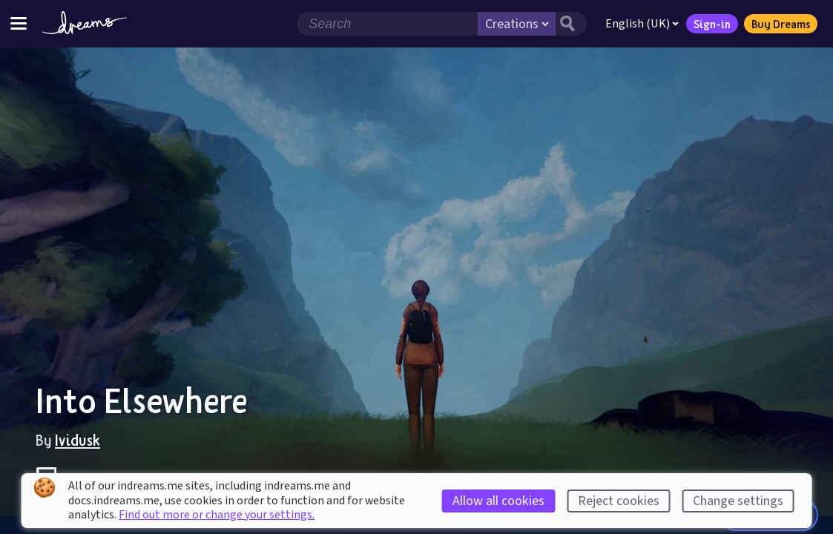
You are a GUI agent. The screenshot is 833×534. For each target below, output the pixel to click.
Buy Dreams (780, 23)
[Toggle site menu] (18, 23)
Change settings (738, 501)
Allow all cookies (498, 501)
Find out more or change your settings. (217, 515)
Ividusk (77, 439)
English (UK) (642, 24)
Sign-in (712, 23)
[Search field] (387, 24)
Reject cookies (618, 501)
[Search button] (571, 24)
